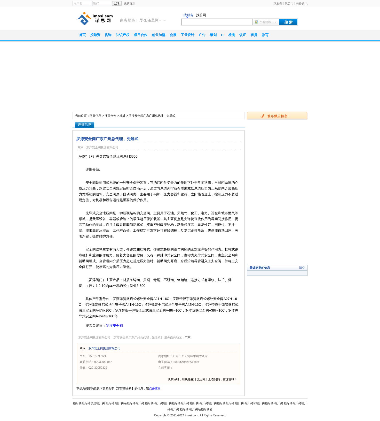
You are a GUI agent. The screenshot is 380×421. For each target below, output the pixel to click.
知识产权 (122, 35)
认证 (242, 35)
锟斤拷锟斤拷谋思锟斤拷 (89, 403)
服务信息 (95, 115)
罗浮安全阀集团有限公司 (104, 348)
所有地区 (265, 22)
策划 (213, 35)
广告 (202, 35)
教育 (265, 35)
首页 (82, 35)
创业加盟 (158, 35)
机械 (122, 115)
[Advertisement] (190, 78)
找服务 (278, 3)
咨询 (108, 35)
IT (222, 35)
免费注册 (129, 3)
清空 (302, 267)
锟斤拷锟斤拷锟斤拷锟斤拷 (171, 403)
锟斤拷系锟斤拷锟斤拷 (129, 403)
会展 (173, 35)
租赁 (254, 35)
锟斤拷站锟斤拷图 (201, 409)
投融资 (95, 35)
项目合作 (140, 35)
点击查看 (155, 388)
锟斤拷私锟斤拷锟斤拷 (259, 403)
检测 (231, 35)
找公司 (289, 3)
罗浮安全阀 (114, 326)
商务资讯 (302, 3)
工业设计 (187, 35)
